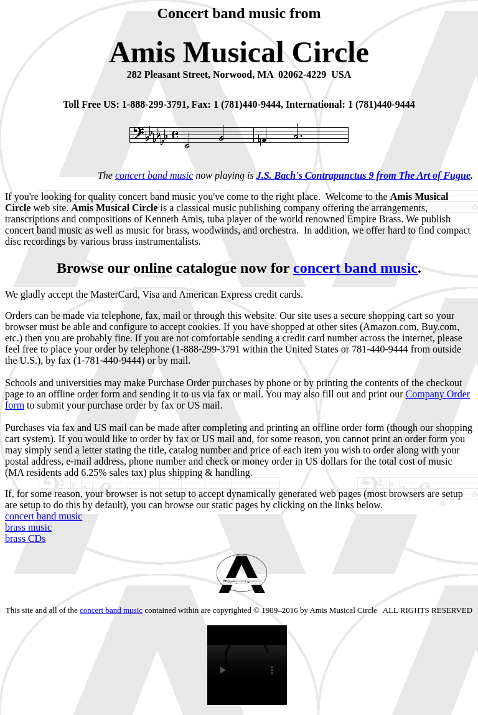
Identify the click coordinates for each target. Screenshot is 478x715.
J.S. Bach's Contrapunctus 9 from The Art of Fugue (363, 175)
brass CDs (25, 538)
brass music (28, 527)
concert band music (154, 175)
